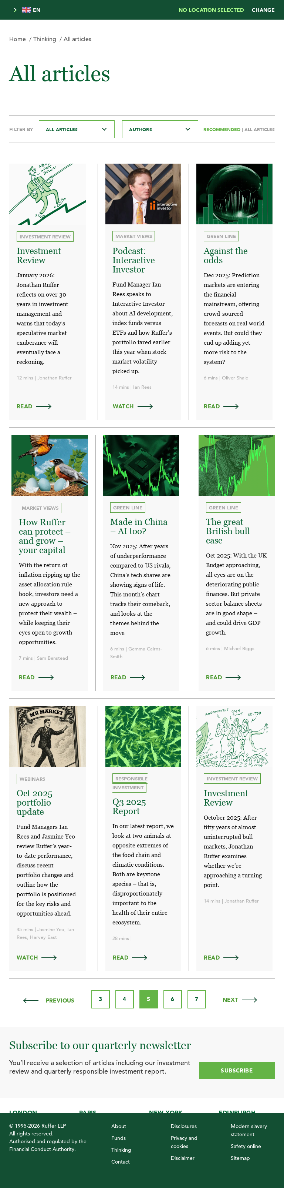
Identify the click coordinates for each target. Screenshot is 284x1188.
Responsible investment (130, 781)
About (118, 1123)
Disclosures (184, 1123)
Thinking (44, 39)
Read (37, 405)
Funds (118, 1135)
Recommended (222, 129)
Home (17, 39)
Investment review (45, 237)
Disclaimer (183, 1155)
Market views (134, 236)
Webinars (32, 777)
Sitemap (240, 1155)
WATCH (136, 405)
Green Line (221, 236)
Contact (120, 1158)
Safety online (246, 1143)
